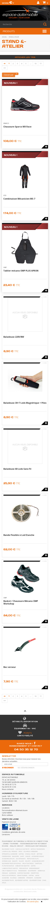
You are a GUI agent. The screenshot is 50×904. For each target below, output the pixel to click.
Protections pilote (33, 859)
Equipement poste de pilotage (11, 863)
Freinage (5, 873)
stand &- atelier (14, 37)
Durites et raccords (23, 873)
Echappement (32, 871)
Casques (27, 856)
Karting (31, 875)
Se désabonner (26, 768)
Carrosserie (21, 878)
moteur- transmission (38, 849)
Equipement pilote (8, 880)
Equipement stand (35, 880)
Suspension (12, 873)
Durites (33, 866)
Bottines (39, 854)
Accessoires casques (38, 856)
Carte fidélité (25, 736)
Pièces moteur (23, 868)
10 (35, 63)
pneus (20, 851)
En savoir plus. (33, 901)
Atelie (4, 883)
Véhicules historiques (36, 846)
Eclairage (13, 878)
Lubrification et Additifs (10, 868)
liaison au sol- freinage (9, 851)
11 (41, 63)
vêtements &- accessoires (9, 854)
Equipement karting (21, 880)
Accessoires (5, 878)
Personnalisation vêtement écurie (14, 810)
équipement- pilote (8, 849)
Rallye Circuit (16, 846)
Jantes (37, 875)
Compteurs (38, 863)
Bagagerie (15, 856)
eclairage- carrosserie (31, 851)
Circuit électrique (28, 863)
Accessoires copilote (8, 859)
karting (21, 854)
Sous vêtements (21, 859)
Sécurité (27, 861)
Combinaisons (6, 856)
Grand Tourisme (10, 844)
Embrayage (41, 871)
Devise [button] (8, 3)
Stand (44, 880)
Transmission (22, 871)
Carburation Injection (22, 866)
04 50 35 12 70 (26, 749)
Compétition (35, 873)
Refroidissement (34, 868)
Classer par (8, 75)
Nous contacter (8, 789)
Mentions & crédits (30, 891)
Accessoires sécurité (38, 861)
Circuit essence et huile (9, 871)
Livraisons (6, 834)
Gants (22, 856)
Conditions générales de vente (13, 832)
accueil (4, 37)
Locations (5, 808)
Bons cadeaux (7, 815)
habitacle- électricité (22, 849)
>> (5, 68)
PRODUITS (9, 31)
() (45, 3)
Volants (21, 861)
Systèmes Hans (6, 861)
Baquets (14, 861)
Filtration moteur (8, 866)
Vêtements (29, 878)
